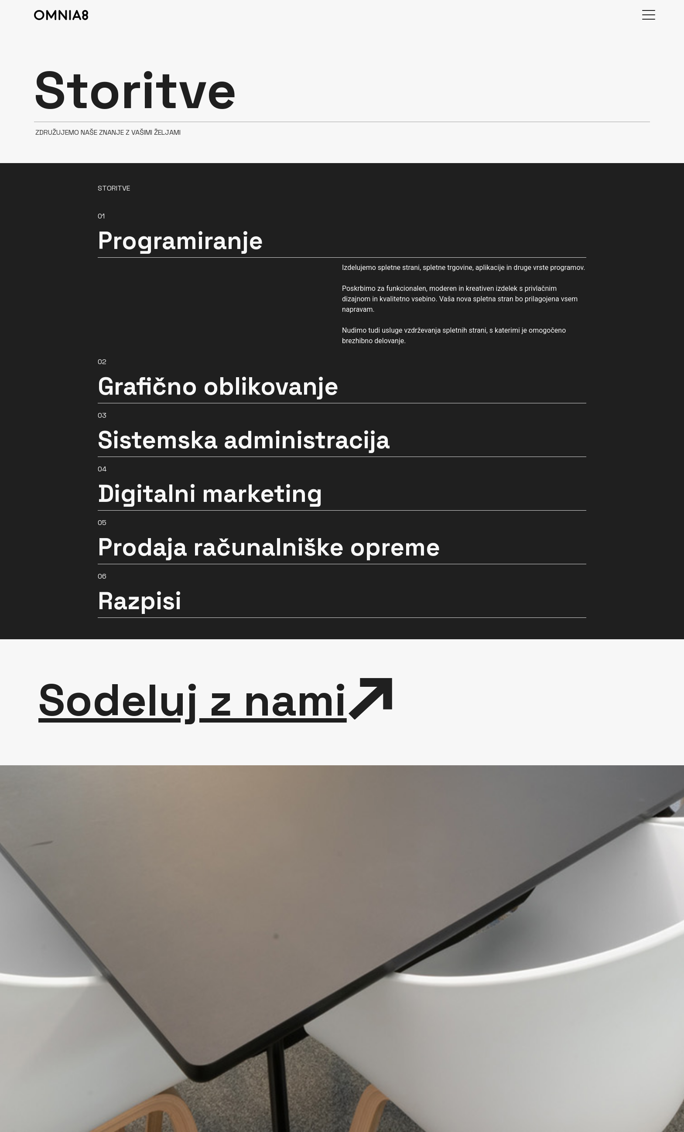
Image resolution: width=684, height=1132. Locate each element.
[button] (342, 231)
